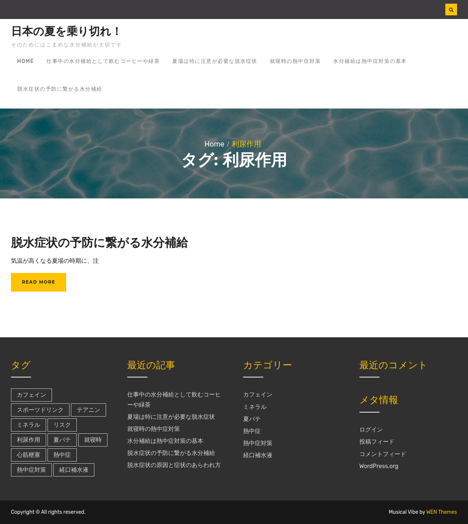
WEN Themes (441, 512)
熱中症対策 (257, 443)
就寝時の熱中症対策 (295, 61)
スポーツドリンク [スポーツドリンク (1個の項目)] (40, 409)
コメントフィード (382, 454)
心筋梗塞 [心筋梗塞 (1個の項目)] (28, 454)
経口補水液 (257, 455)
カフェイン (257, 394)
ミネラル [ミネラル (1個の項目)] (28, 424)
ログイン (371, 429)
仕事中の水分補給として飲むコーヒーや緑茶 (103, 61)
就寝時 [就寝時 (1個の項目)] (93, 439)
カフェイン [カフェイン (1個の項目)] (31, 394)
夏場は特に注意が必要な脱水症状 (214, 61)
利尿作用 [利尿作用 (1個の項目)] (28, 439)
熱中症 (252, 431)
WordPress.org (379, 466)
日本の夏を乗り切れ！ (66, 31)
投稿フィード (377, 441)
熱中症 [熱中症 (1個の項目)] (62, 454)
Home (25, 61)
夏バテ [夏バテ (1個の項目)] (62, 439)
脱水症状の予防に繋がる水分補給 (59, 89)
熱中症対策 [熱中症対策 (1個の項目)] (31, 469)
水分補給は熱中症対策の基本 (370, 61)
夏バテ (252, 418)
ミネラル (255, 406)
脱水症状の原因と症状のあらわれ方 (174, 465)
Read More (38, 282)
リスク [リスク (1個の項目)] (62, 424)
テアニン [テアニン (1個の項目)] (88, 409)
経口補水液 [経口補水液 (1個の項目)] (73, 469)
